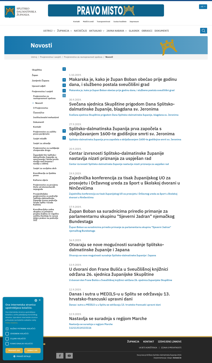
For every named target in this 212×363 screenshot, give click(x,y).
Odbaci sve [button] (32, 350)
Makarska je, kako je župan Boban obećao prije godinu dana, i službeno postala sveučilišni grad (123, 81)
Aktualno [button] (95, 30)
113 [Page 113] (76, 327)
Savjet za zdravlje (42, 143)
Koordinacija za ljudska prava (44, 174)
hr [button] (202, 6)
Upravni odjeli (38, 86)
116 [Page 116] (89, 327)
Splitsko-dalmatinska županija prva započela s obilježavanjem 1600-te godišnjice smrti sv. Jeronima (122, 131)
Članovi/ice (38, 112)
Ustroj (34, 57)
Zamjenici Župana (40, 80)
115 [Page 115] (84, 327)
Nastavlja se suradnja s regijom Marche (108, 318)
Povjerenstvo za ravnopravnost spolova (83, 57)
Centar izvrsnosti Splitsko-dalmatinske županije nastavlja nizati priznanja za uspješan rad (116, 155)
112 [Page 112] (71, 327)
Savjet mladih (40, 138)
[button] (23, 356)
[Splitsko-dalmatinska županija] (20, 12)
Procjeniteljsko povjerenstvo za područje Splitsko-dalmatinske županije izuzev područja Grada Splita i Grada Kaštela (45, 199)
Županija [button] (63, 30)
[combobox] (35, 300)
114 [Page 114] (80, 327)
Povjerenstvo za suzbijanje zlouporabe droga (46, 149)
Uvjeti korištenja (148, 347)
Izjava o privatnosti (171, 347)
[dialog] (23, 328)
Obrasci (147, 30)
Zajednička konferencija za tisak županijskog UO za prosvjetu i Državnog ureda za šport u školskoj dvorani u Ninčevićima (124, 183)
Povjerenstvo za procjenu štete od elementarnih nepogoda (45, 186)
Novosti (39, 103)
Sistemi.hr (177, 358)
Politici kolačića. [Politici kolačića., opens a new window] (11, 323)
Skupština (37, 69)
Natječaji (80, 30)
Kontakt (37, 126)
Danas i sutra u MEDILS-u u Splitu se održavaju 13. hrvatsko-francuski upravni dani (119, 296)
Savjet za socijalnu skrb (44, 168)
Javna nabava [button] (115, 30)
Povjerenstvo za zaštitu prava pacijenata (44, 132)
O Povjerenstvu (40, 107)
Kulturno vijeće (40, 180)
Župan (35, 75)
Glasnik (134, 30)
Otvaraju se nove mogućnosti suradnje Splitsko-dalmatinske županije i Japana (116, 247)
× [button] (40, 300)
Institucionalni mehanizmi (46, 117)
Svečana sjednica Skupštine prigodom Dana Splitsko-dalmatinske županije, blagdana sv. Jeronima (122, 106)
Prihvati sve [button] (14, 350)
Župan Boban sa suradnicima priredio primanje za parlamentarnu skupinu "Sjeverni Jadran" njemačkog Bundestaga (121, 216)
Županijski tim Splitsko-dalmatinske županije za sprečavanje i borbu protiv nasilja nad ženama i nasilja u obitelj (46, 159)
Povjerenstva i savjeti (50, 57)
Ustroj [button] (47, 30)
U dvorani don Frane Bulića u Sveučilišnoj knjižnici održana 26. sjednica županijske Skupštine (118, 271)
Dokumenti (162, 30)
